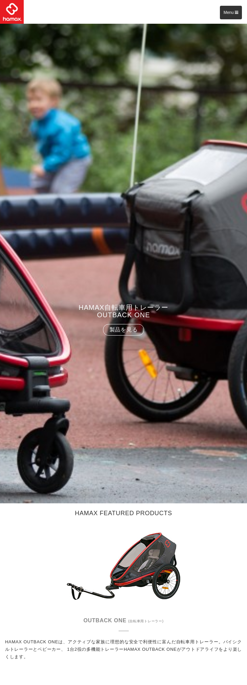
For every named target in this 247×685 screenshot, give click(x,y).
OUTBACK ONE (123, 620)
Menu (231, 12)
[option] (123, 263)
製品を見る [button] (123, 330)
